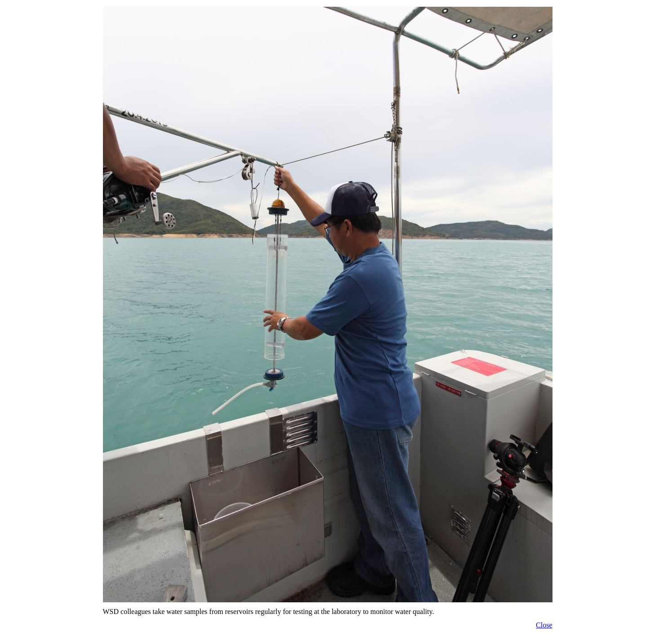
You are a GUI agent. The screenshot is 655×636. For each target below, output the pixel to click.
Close (544, 625)
